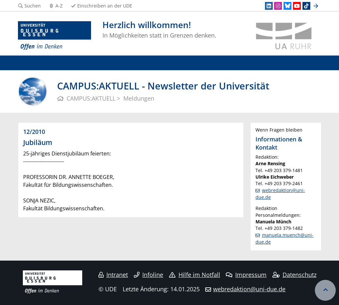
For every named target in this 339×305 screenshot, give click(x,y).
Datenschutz (294, 275)
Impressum (246, 275)
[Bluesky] (287, 6)
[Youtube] (297, 6)
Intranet (113, 275)
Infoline (148, 275)
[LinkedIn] (269, 6)
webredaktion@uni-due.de (249, 289)
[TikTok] (306, 6)
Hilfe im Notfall (194, 275)
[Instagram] (278, 6)
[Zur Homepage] (54, 36)
